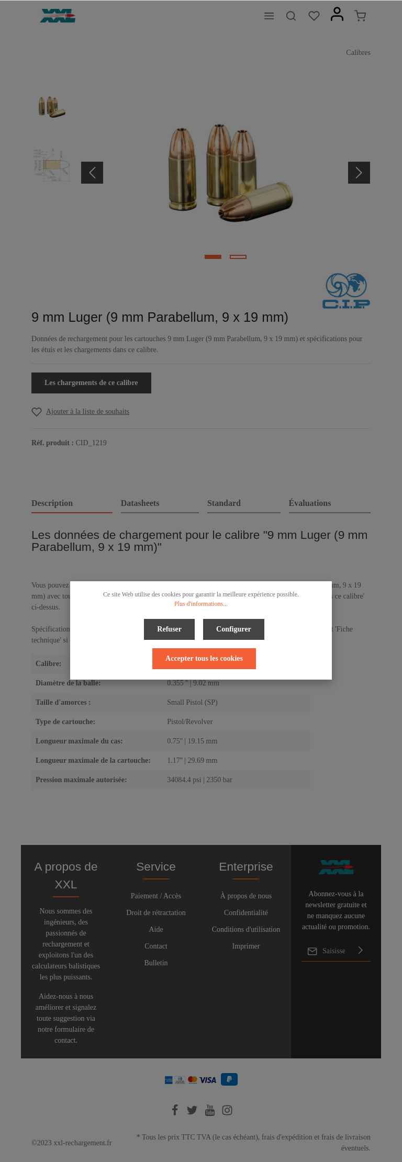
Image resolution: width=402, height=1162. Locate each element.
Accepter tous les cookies (204, 658)
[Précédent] (92, 173)
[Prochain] (359, 173)
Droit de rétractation (156, 913)
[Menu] (269, 15)
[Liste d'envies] (314, 15)
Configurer (233, 629)
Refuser (169, 629)
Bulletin (156, 963)
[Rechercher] (291, 15)
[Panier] (360, 15)
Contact (156, 946)
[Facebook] (176, 1114)
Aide (156, 929)
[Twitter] (193, 1114)
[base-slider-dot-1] (213, 257)
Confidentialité (246, 913)
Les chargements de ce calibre (91, 383)
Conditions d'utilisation (246, 929)
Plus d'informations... (201, 603)
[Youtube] (211, 1114)
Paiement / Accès (156, 896)
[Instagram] (227, 1114)
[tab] (72, 503)
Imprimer (246, 946)
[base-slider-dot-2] (238, 257)
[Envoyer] (361, 951)
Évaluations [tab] (310, 503)
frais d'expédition (287, 1137)
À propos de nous (246, 896)
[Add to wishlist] (80, 411)
